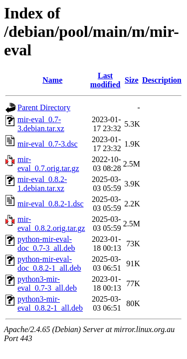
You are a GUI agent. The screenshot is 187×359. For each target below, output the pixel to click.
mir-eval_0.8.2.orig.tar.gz (51, 223)
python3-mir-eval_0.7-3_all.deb (47, 283)
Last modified (105, 80)
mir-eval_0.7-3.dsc (47, 144)
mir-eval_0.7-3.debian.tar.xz (40, 124)
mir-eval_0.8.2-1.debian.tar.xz (42, 183)
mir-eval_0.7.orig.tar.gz (48, 164)
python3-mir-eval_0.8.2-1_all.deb (50, 303)
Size (132, 80)
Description (162, 80)
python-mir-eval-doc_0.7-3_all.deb (46, 243)
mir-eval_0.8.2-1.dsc (50, 203)
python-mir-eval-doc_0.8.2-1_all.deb (49, 263)
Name (52, 80)
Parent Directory (43, 107)
